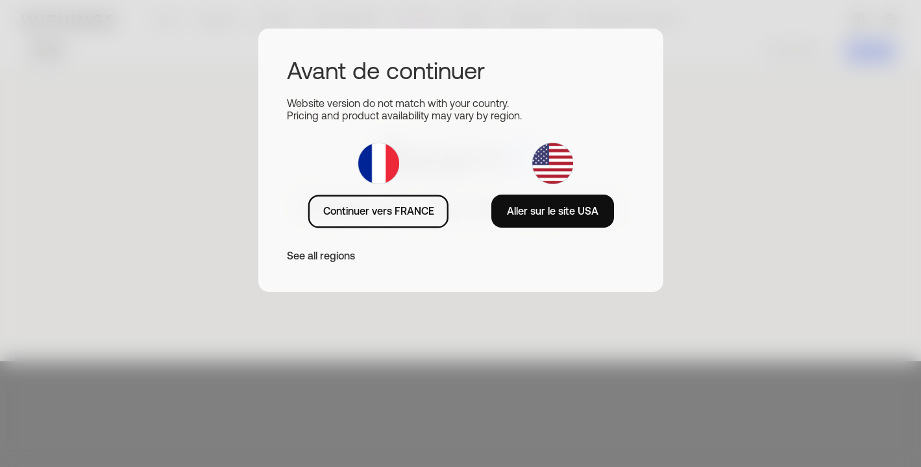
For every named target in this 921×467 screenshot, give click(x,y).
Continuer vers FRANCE (378, 211)
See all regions (321, 255)
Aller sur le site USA (552, 211)
